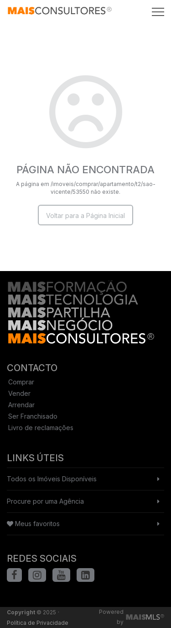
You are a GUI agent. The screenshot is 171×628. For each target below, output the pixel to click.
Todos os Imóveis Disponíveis (52, 479)
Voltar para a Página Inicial (85, 215)
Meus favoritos (33, 523)
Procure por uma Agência (45, 501)
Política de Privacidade (37, 622)
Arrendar (21, 405)
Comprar (21, 382)
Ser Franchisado (32, 416)
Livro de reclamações (40, 427)
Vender (19, 393)
